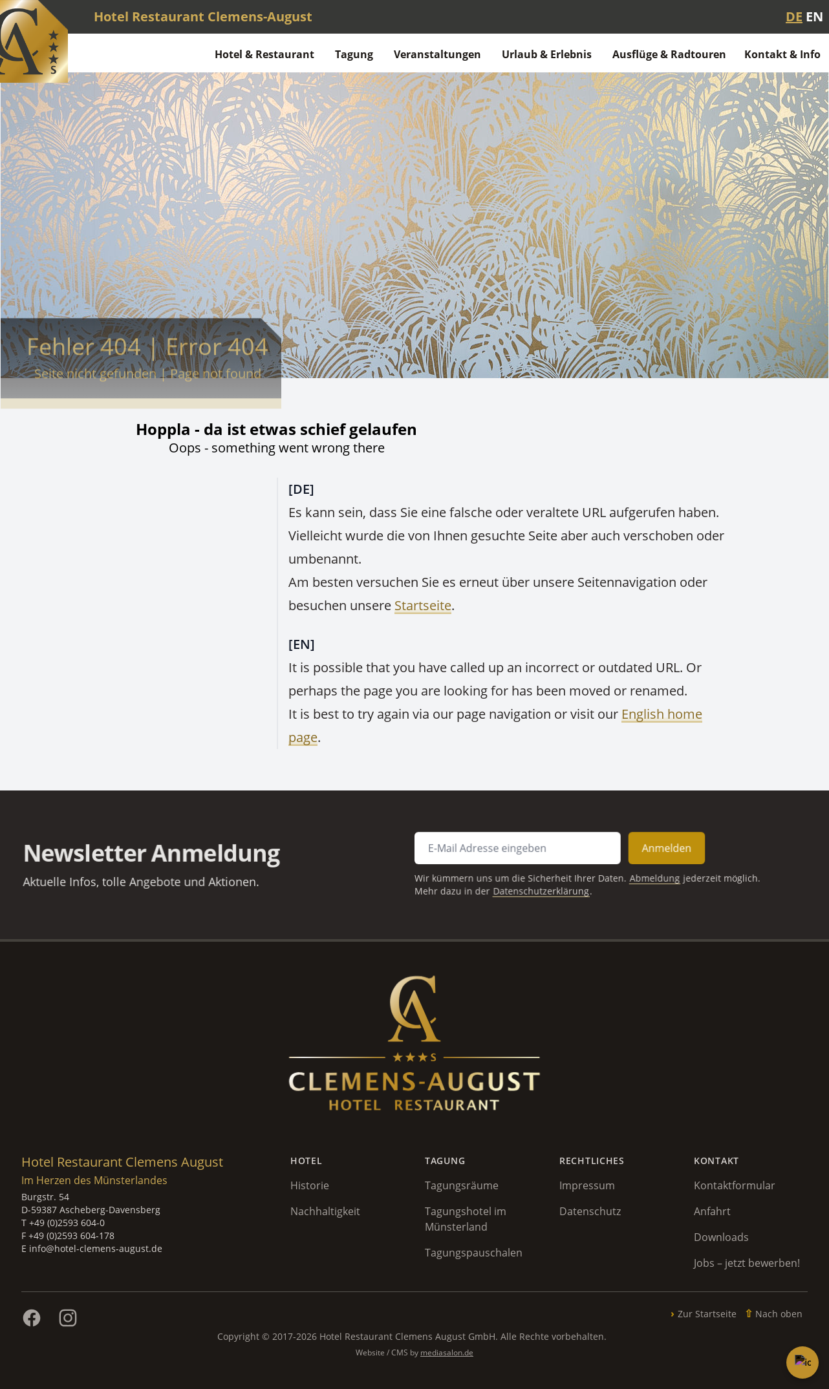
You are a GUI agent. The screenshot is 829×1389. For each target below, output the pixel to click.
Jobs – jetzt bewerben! (747, 1263)
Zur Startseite (707, 1314)
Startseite (422, 605)
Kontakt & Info (782, 54)
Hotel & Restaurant (264, 54)
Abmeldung (632, 876)
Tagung (354, 54)
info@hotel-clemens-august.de (95, 1248)
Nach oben (778, 1314)
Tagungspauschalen (473, 1253)
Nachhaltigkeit (325, 1211)
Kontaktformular (734, 1185)
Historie (309, 1185)
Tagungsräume (462, 1185)
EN (814, 16)
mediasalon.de (446, 1352)
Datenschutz (590, 1211)
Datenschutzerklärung (529, 888)
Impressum (587, 1185)
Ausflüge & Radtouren (669, 54)
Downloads (721, 1237)
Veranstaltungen (437, 54)
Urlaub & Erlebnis (547, 54)
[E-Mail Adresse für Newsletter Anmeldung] (507, 849)
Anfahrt (712, 1211)
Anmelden (643, 849)
